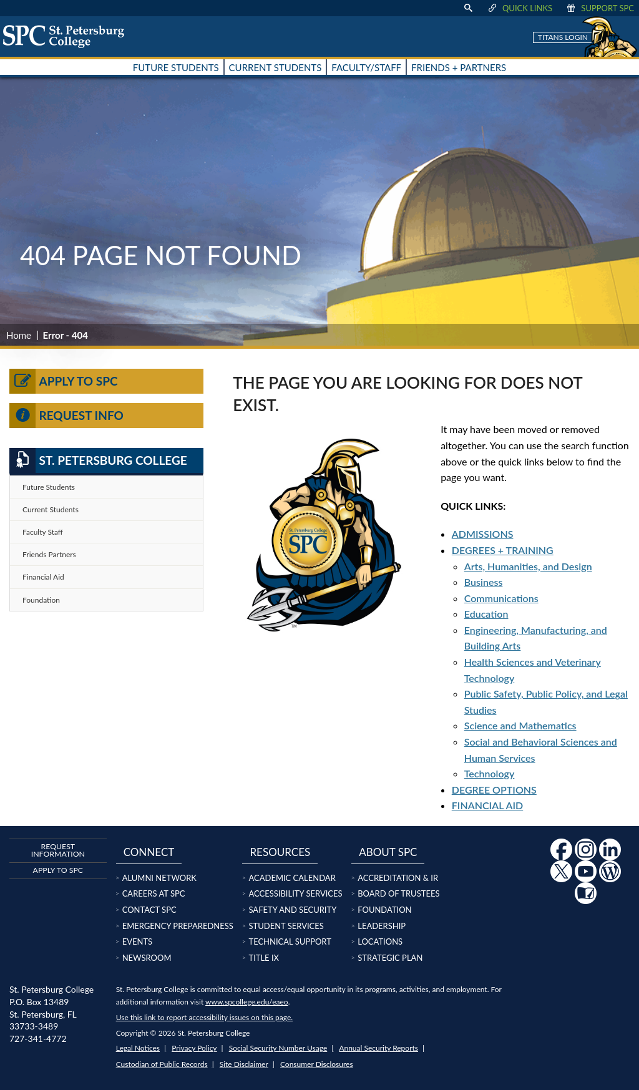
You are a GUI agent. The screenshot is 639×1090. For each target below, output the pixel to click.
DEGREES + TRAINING (503, 550)
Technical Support (289, 941)
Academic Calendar (291, 878)
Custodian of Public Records (162, 1064)
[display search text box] (468, 8)
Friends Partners (49, 554)
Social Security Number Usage (278, 1048)
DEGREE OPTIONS (494, 790)
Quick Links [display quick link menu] (519, 8)
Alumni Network (159, 878)
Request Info (66, 415)
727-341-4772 (38, 1038)
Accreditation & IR (398, 878)
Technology (489, 773)
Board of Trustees (398, 893)
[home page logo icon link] (68, 36)
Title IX (263, 958)
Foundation (41, 600)
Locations (380, 941)
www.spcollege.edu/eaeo (246, 1001)
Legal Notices (138, 1048)
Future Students (48, 487)
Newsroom (147, 958)
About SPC (388, 852)
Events (137, 941)
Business (483, 582)
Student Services (285, 926)
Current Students (50, 509)
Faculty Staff (42, 532)
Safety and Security (292, 910)
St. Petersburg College (98, 460)
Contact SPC (149, 910)
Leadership (382, 926)
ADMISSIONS (483, 534)
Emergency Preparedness (177, 926)
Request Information (58, 850)
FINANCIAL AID (487, 805)
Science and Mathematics (520, 725)
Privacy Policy (194, 1048)
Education (486, 614)
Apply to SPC (63, 381)
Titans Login (563, 37)
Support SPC (599, 8)
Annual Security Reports (378, 1048)
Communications (501, 598)
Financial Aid (43, 576)
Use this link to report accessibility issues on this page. (204, 1017)
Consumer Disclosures (316, 1064)
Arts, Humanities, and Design (528, 566)
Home (18, 335)
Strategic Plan (390, 958)
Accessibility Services (295, 893)
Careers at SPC (153, 893)
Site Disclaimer (244, 1064)
